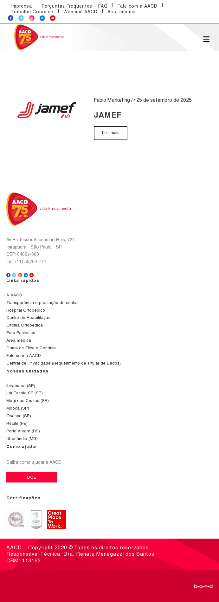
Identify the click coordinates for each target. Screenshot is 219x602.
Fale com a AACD (138, 6)
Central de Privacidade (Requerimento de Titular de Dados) (63, 363)
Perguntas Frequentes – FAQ (75, 6)
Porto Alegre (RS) (23, 431)
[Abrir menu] (206, 38)
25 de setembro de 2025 (164, 100)
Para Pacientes (20, 332)
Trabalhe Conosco (32, 11)
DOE (31, 477)
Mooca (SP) (17, 408)
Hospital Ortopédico (25, 310)
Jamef (108, 114)
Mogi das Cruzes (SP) (27, 400)
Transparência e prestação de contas (42, 302)
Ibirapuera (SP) (20, 385)
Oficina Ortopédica (24, 325)
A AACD (14, 295)
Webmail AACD (80, 11)
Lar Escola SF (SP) (24, 393)
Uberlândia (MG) (22, 438)
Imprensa (21, 6)
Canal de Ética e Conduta (31, 348)
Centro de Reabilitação (28, 317)
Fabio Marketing (112, 100)
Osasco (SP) (18, 415)
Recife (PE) (17, 423)
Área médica (121, 11)
